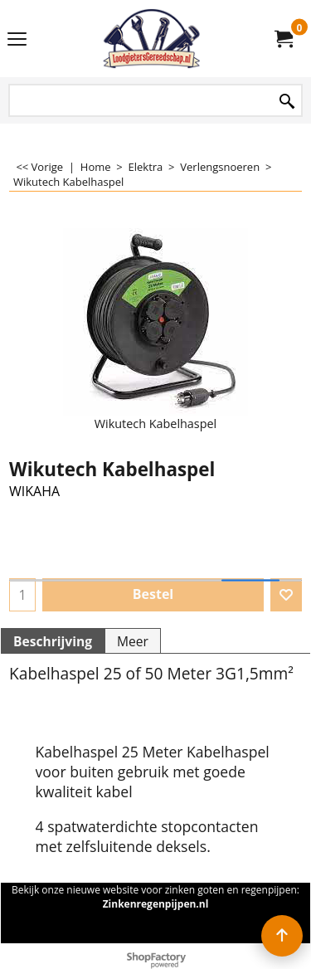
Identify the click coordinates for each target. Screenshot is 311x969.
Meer (132, 641)
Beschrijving (52, 641)
